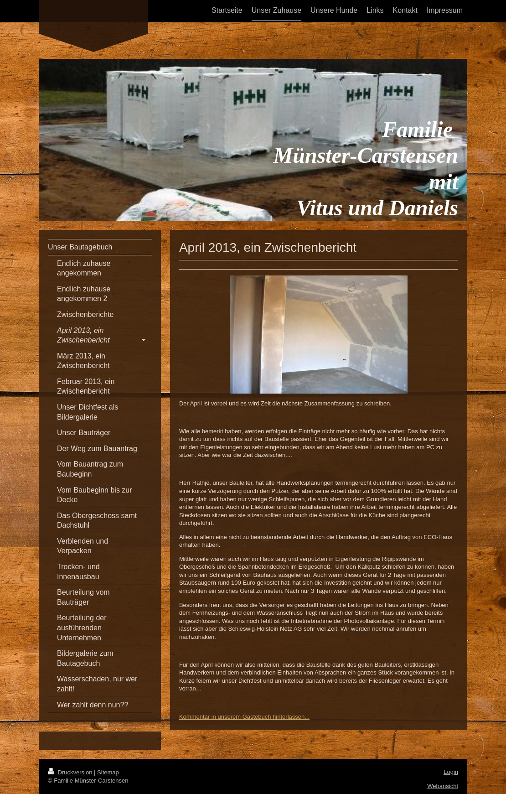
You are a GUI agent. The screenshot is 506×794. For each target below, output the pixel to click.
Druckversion (71, 772)
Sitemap (108, 772)
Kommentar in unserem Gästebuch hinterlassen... (244, 716)
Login (451, 771)
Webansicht (442, 786)
